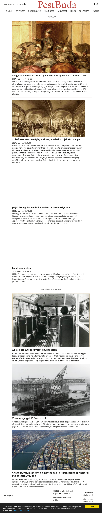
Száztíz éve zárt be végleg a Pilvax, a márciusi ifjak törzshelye (46, 139)
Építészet (20, 11)
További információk (21, 510)
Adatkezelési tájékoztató (88, 500)
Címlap (9, 11)
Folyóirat (84, 11)
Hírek (73, 11)
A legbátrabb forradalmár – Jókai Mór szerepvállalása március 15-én (49, 75)
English (96, 11)
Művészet (62, 11)
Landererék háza (21, 268)
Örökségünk (34, 11)
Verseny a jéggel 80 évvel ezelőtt (30, 418)
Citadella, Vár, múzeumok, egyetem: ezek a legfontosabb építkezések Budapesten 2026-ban (50, 474)
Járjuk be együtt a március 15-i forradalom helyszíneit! (42, 207)
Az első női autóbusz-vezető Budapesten (34, 349)
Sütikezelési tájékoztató (88, 493)
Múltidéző (49, 11)
